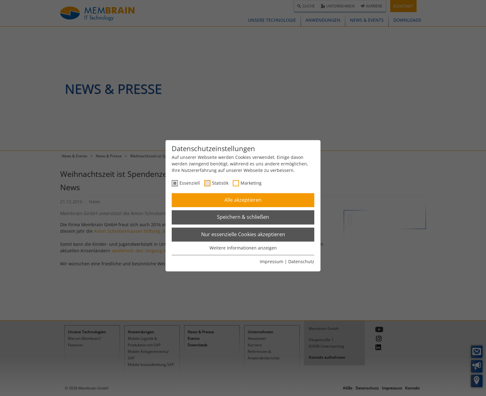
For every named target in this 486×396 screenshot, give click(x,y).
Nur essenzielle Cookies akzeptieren (243, 234)
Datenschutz (301, 261)
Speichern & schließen (243, 217)
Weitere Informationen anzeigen (243, 248)
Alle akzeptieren (243, 199)
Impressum (271, 261)
